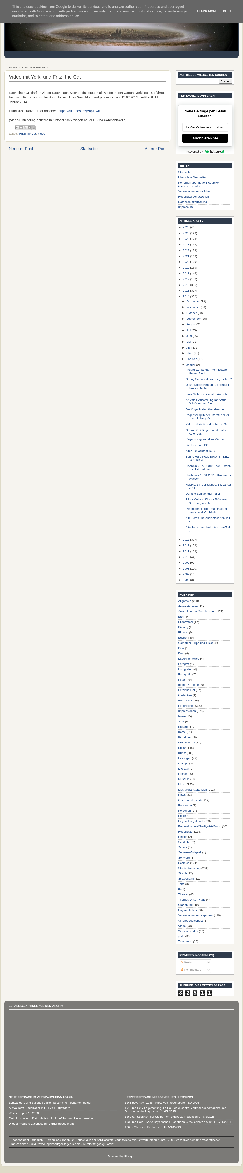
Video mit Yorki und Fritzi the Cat (207, 424)
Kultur (182, 747)
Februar (191, 359)
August (191, 324)
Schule (182, 847)
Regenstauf (185, 831)
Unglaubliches (187, 910)
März (190, 353)
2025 (186, 233)
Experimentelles (188, 658)
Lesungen (184, 758)
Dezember (193, 301)
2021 (186, 256)
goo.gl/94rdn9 (105, 1144)
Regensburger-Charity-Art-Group (199, 826)
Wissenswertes (188, 931)
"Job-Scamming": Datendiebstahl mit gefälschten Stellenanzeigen (52, 1118)
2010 (186, 557)
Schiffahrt (184, 842)
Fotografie (185, 674)
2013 (186, 539)
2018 (186, 273)
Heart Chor (185, 700)
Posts (186, 962)
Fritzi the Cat (27, 133)
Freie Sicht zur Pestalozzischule (206, 394)
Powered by (205, 151)
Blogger (129, 1156)
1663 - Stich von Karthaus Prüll (145, 1127)
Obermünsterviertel (190, 800)
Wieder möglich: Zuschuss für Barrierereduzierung (42, 1123)
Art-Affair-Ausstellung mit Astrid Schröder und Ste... (206, 401)
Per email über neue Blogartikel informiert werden (198, 184)
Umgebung (185, 904)
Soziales (183, 862)
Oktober (192, 313)
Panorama (185, 805)
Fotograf (183, 664)
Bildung (183, 627)
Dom (181, 653)
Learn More (207, 11)
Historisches (186, 705)
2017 (186, 279)
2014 (186, 296)
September (194, 318)
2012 (186, 545)
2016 (186, 285)
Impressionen (187, 711)
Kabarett (183, 726)
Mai (189, 341)
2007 (186, 574)
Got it (227, 11)
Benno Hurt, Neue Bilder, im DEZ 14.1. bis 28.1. (207, 458)
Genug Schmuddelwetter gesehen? (209, 379)
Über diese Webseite (192, 177)
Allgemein (184, 601)
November (193, 307)
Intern (182, 716)
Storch (182, 873)
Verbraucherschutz (190, 920)
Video (41, 133)
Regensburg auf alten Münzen (205, 439)
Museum (184, 779)
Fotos (182, 679)
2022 (186, 250)
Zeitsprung (185, 941)
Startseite (89, 148)
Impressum (185, 207)
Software (184, 857)
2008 (186, 568)
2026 (186, 227)
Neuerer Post (21, 148)
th (179, 889)
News (182, 794)
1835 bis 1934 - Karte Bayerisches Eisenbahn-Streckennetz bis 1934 (170, 1122)
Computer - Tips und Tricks (195, 643)
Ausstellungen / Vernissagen (196, 611)
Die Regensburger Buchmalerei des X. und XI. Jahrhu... (206, 510)
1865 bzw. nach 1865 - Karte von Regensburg (155, 1102)
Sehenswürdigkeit (190, 852)
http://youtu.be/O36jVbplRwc (79, 111)
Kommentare (191, 969)
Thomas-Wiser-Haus (191, 899)
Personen (184, 810)
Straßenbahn (186, 878)
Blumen (183, 632)
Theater (183, 894)
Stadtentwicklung (189, 868)
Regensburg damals (191, 821)
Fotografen (185, 669)
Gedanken (185, 695)
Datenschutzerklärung (192, 201)
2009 (186, 562)
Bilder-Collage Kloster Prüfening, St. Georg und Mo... (207, 501)
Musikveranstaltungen (192, 789)
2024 (186, 238)
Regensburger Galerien (193, 196)
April (189, 347)
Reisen (182, 836)
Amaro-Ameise (188, 606)
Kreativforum (186, 742)
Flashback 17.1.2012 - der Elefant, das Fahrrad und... (208, 467)
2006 (186, 580)
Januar (191, 364)
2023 (186, 244)
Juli (189, 330)
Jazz (181, 721)
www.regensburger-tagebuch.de (60, 1144)
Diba (181, 648)
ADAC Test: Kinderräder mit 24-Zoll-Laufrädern (39, 1108)
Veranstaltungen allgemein (195, 915)
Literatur (183, 768)
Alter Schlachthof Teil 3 (201, 450)
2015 (186, 290)
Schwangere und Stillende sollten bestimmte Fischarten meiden (50, 1102)
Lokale (182, 773)
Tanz (181, 883)
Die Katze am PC (197, 445)
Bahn (181, 616)
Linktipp (183, 763)
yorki (181, 936)
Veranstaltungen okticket (194, 191)
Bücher (183, 637)
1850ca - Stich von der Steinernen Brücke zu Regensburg (162, 1116)
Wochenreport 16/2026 (24, 1113)
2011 (186, 551)
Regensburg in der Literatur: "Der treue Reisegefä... (207, 416)
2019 (186, 267)
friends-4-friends (189, 684)
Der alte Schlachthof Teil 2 (203, 493)
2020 (186, 261)
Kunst (182, 753)
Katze (182, 732)
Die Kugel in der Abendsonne (205, 409)
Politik (182, 815)
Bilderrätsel (185, 622)
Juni (189, 336)
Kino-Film (184, 737)
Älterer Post (155, 148)
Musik (182, 784)
